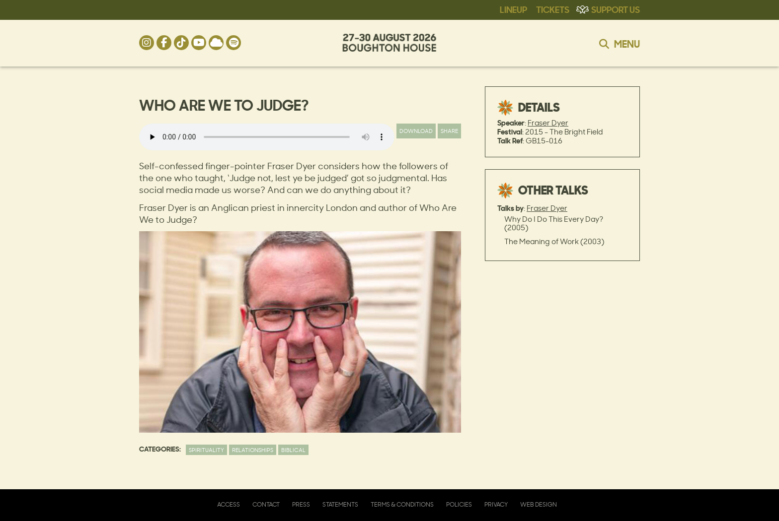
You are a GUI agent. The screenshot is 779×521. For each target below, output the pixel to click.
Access (228, 504)
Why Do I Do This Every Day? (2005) (553, 223)
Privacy (496, 504)
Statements (340, 504)
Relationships (252, 450)
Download (416, 130)
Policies (459, 504)
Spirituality (206, 450)
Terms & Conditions (402, 504)
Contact (266, 504)
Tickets (552, 8)
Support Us (615, 8)
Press (301, 504)
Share (449, 130)
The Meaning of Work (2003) (554, 241)
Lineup (513, 8)
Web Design (538, 504)
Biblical (293, 450)
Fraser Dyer (548, 123)
